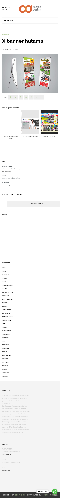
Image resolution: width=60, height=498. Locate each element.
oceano (6, 49)
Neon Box (5, 338)
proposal (5, 358)
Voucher (5, 376)
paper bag (5, 348)
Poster (4, 351)
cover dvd (5, 296)
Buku (4, 282)
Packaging (5, 345)
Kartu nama (6, 313)
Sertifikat (5, 362)
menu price (6, 334)
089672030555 (6, 171)
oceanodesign (6, 185)
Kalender (5, 306)
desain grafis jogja (37, 203)
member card (6, 331)
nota (3, 341)
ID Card (4, 303)
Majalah (4, 327)
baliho (4, 268)
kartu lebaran (6, 310)
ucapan (4, 369)
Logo (4, 324)
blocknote (5, 275)
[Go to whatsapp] (54, 491)
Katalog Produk (7, 317)
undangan (5, 372)
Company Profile (8, 292)
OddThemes (20, 495)
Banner (5, 34)
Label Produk (6, 320)
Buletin (4, 289)
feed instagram (7, 299)
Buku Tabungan (7, 285)
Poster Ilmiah (6, 355)
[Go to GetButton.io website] (54, 495)
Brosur (4, 278)
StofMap (5, 365)
